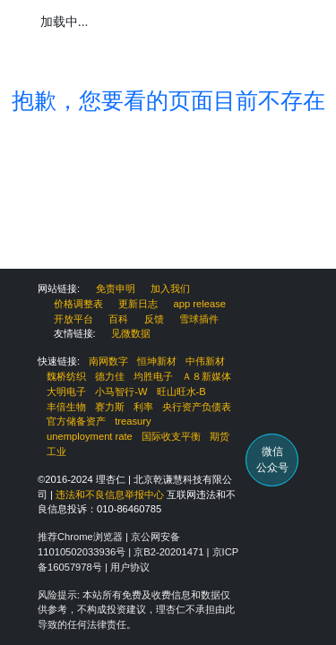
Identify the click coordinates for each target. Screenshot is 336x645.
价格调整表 (78, 303)
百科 (118, 319)
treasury (133, 421)
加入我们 (170, 288)
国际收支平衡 (171, 436)
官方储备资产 (76, 421)
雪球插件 (199, 319)
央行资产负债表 (196, 406)
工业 (56, 451)
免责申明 (115, 288)
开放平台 (73, 319)
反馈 (154, 319)
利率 (143, 406)
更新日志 (138, 303)
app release (200, 303)
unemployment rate (90, 436)
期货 (219, 436)
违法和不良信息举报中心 (110, 494)
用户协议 (130, 567)
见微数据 (131, 333)
